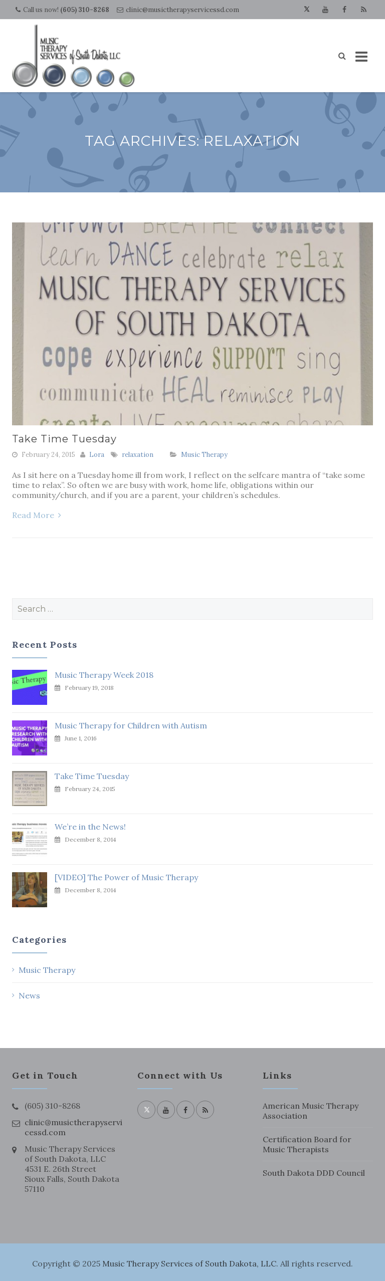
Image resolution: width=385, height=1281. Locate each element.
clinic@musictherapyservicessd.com (182, 10)
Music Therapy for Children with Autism (131, 725)
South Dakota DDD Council (314, 1173)
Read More (36, 515)
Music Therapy (204, 454)
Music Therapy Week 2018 (104, 675)
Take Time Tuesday (64, 439)
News (29, 995)
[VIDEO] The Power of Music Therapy (126, 877)
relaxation (137, 454)
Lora (96, 454)
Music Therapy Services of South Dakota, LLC (189, 1263)
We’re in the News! (90, 827)
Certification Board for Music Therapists (307, 1144)
